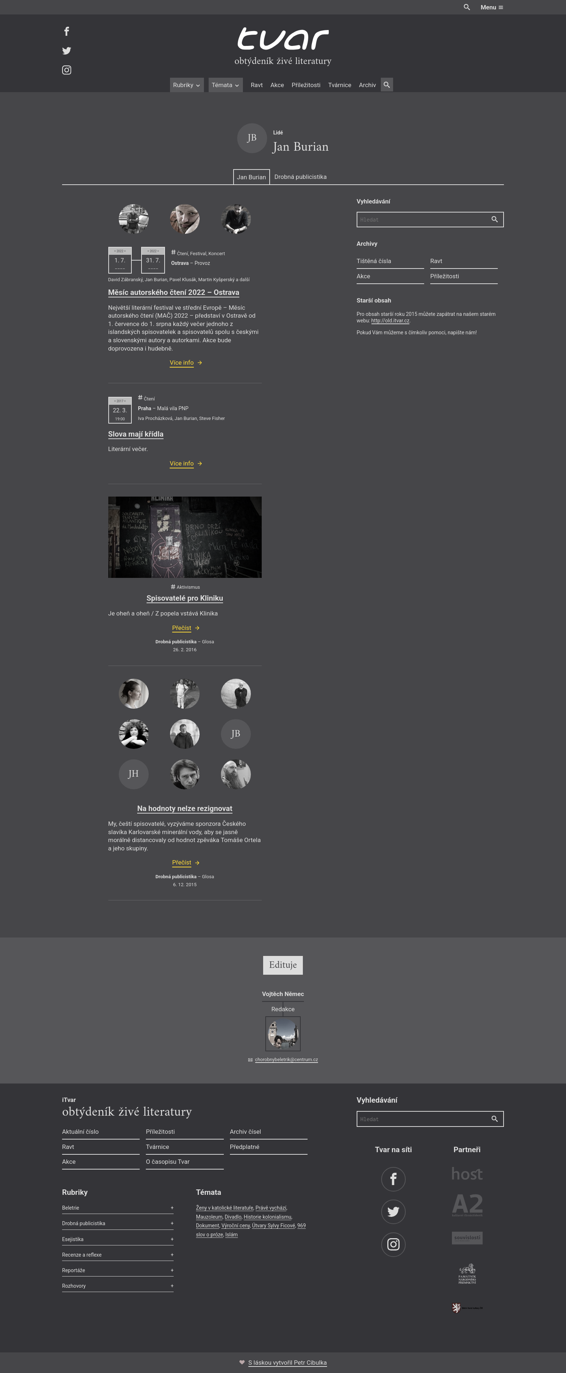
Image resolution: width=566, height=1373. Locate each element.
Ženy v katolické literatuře (224, 1208)
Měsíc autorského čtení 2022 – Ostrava (174, 292)
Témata (226, 85)
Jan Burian (251, 177)
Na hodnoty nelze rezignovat (184, 808)
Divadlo (233, 1217)
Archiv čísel (245, 1131)
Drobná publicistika (300, 176)
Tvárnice (339, 85)
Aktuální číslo (80, 1131)
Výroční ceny (235, 1225)
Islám (231, 1234)
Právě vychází (271, 1208)
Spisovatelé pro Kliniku (185, 598)
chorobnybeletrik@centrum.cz (286, 1059)
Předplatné (245, 1146)
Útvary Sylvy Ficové (273, 1225)
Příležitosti (306, 85)
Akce (277, 85)
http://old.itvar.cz (390, 320)
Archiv (367, 85)
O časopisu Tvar (168, 1161)
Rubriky (187, 85)
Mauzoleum (209, 1217)
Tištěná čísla (374, 261)
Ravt (257, 85)
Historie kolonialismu (267, 1217)
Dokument (207, 1225)
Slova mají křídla (136, 434)
